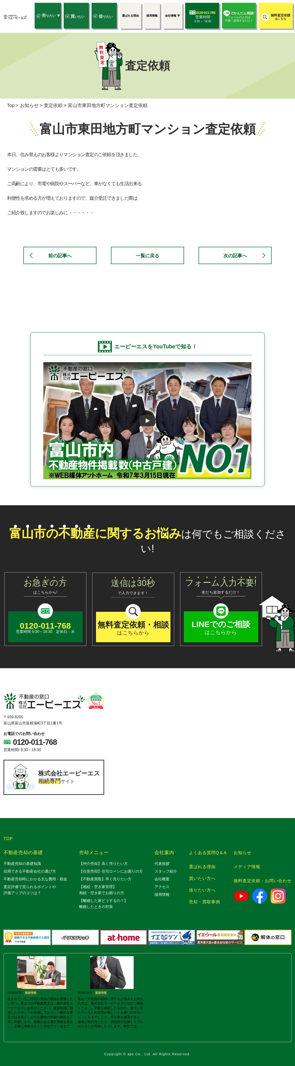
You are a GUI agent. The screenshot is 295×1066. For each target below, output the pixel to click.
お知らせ (29, 105)
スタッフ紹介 (166, 871)
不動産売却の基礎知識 (22, 864)
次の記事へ (235, 255)
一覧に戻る (147, 255)
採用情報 (162, 894)
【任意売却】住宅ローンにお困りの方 (111, 871)
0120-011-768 (35, 742)
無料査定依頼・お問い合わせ (262, 880)
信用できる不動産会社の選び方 (30, 871)
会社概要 (162, 879)
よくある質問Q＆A (208, 852)
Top (11, 105)
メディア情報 (247, 866)
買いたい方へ (202, 878)
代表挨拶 (162, 864)
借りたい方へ (202, 890)
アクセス (162, 887)
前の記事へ (60, 255)
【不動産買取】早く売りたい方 (105, 879)
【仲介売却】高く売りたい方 (103, 864)
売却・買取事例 (204, 902)
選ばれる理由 (202, 866)
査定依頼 (53, 105)
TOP (8, 838)
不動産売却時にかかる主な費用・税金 (35, 879)
